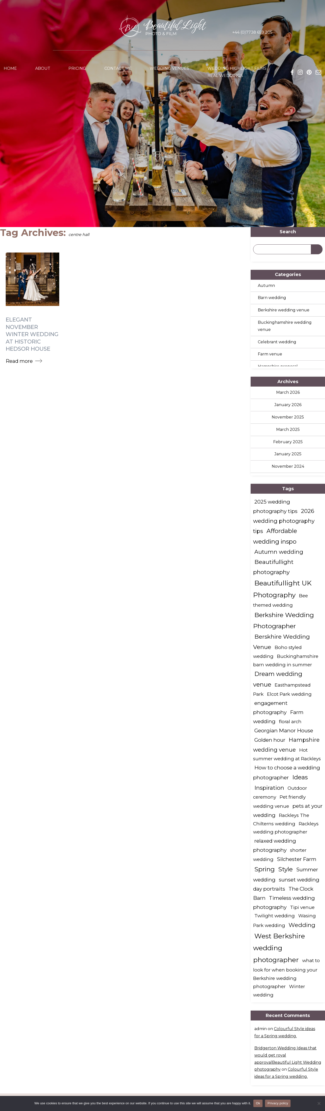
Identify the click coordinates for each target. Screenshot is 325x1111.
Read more (19, 360)
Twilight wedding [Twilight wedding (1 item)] (274, 916)
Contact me (118, 69)
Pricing (77, 69)
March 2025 (288, 429)
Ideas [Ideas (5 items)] (300, 777)
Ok (258, 1103)
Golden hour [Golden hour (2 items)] (269, 740)
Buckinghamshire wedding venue (285, 326)
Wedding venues (169, 69)
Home (10, 69)
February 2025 (288, 442)
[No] (318, 1103)
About (42, 69)
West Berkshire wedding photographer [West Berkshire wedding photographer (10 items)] (279, 948)
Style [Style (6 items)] (285, 869)
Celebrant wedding (277, 342)
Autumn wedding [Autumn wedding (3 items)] (278, 552)
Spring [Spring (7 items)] (264, 869)
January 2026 (287, 404)
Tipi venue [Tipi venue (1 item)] (302, 907)
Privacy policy (277, 1103)
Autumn (266, 285)
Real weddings (225, 76)
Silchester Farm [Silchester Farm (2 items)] (296, 859)
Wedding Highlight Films (236, 69)
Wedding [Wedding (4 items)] (302, 925)
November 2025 (288, 417)
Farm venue (270, 354)
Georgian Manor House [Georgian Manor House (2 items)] (283, 730)
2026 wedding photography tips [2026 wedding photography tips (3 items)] (284, 521)
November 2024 (288, 466)
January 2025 (287, 454)
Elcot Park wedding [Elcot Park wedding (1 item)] (289, 694)
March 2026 (288, 392)
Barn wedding (272, 297)
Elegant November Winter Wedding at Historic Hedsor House (32, 333)
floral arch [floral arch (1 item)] (290, 721)
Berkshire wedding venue (283, 310)
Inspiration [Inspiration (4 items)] (269, 787)
